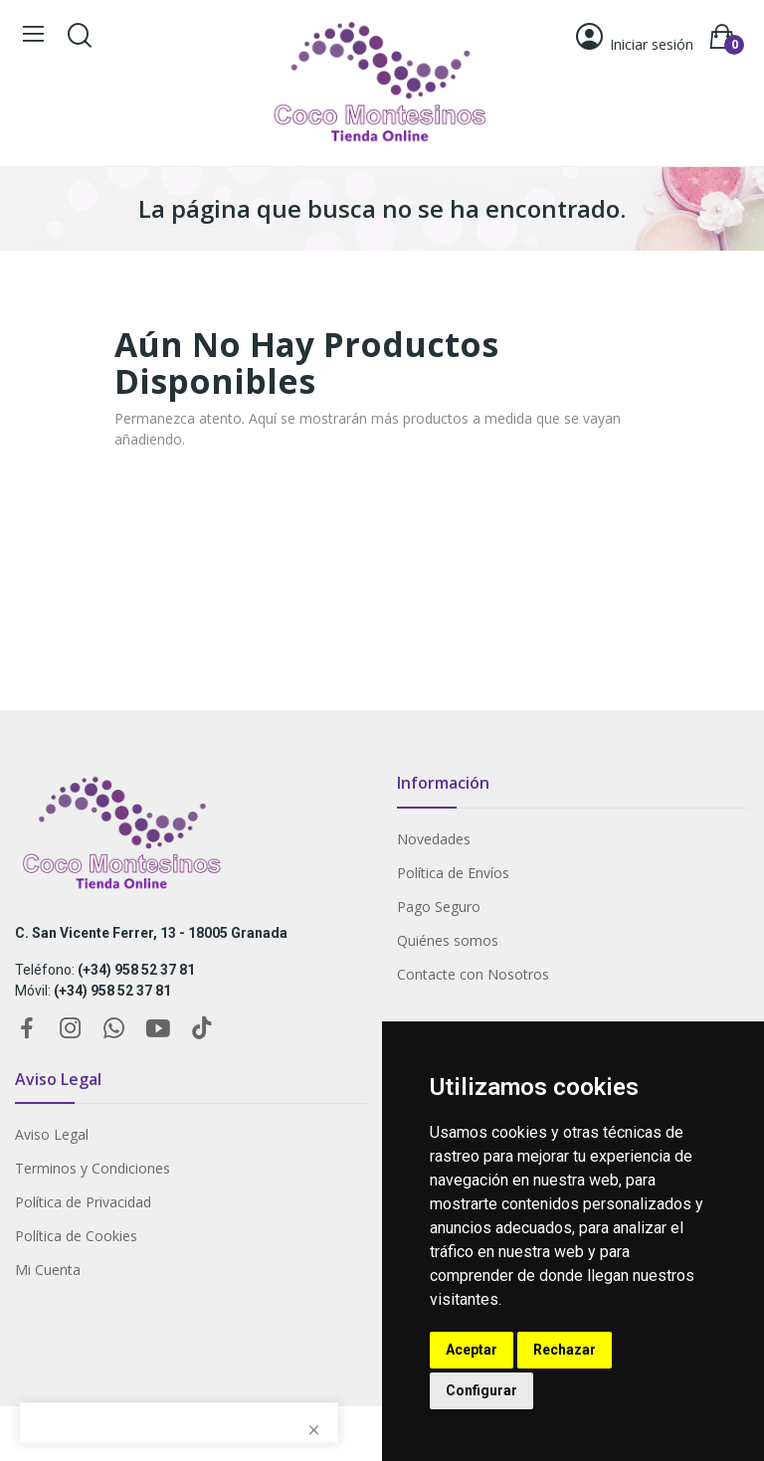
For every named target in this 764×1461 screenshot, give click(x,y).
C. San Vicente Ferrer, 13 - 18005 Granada (151, 933)
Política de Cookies (76, 1235)
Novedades (434, 838)
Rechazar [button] (564, 1350)
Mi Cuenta (48, 1269)
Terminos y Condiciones (92, 1168)
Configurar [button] (481, 1390)
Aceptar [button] (471, 1350)
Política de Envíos (453, 872)
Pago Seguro (438, 906)
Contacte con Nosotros (473, 974)
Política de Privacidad (83, 1201)
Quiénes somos (447, 940)
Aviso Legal (52, 1134)
